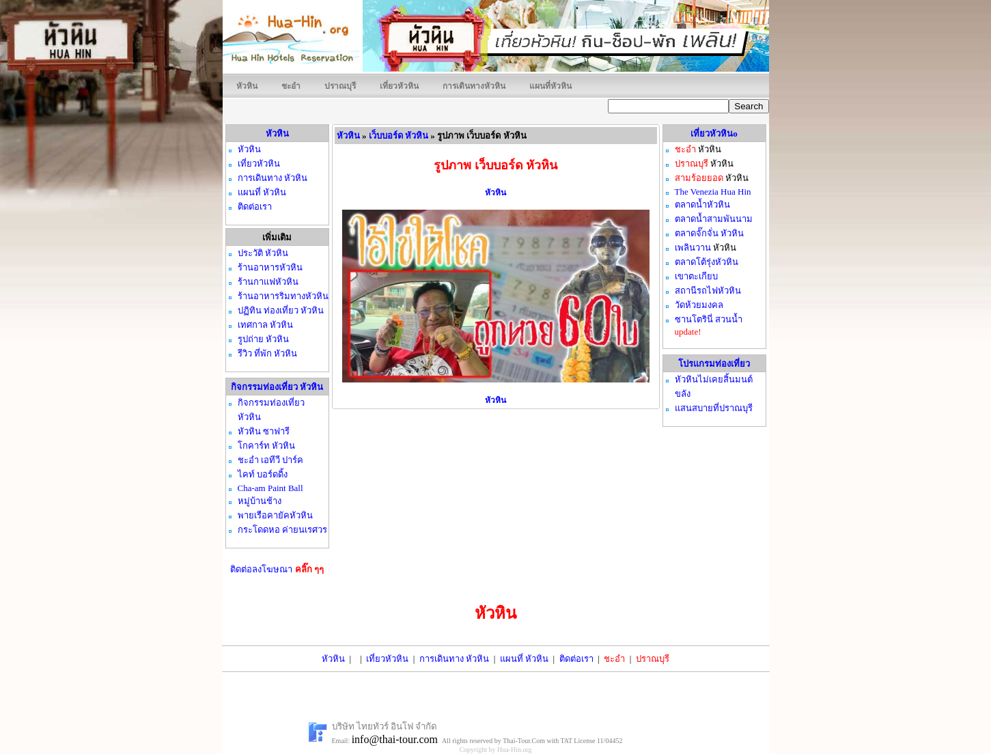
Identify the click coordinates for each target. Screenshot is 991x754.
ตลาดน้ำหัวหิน (702, 204)
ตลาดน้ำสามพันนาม (714, 219)
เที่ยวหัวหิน (399, 86)
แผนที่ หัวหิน (524, 659)
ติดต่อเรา (576, 659)
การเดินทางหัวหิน (474, 86)
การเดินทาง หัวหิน (454, 659)
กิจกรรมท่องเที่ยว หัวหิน (277, 387)
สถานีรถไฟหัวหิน (708, 290)
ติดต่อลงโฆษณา (277, 569)
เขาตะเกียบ (696, 276)
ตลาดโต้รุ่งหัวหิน (706, 262)
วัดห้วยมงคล (699, 305)
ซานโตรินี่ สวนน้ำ (708, 319)
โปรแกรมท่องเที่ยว (714, 364)
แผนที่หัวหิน (550, 86)
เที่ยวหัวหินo (714, 133)
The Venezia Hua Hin (713, 191)
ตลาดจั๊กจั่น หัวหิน (709, 233)
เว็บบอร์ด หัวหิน (398, 135)
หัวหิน (246, 86)
